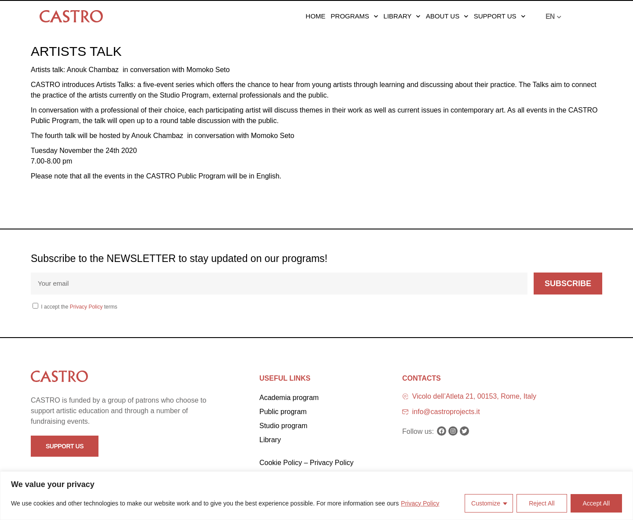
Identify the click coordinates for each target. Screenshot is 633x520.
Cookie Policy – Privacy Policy (306, 462)
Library (401, 16)
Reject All (541, 503)
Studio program (283, 425)
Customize (485, 503)
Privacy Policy (420, 503)
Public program (283, 411)
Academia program (289, 397)
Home (315, 16)
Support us (499, 16)
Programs (354, 16)
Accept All (596, 503)
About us (447, 16)
